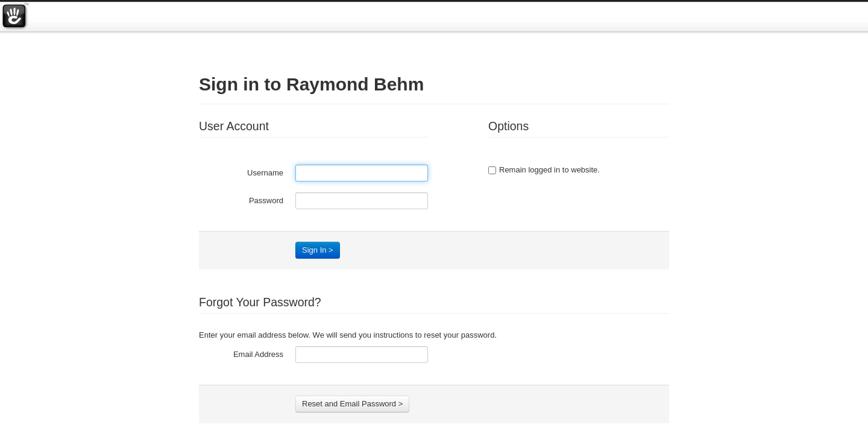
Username (265, 172)
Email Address (258, 354)
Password (266, 200)
